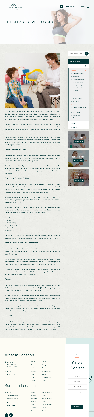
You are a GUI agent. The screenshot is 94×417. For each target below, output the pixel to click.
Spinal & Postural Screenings (77, 91)
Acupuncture (76, 78)
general (73, 66)
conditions (74, 136)
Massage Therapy (78, 87)
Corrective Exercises (78, 108)
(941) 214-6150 (12, 405)
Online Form (78, 169)
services (73, 70)
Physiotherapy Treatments (77, 126)
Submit (76, 407)
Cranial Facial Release (79, 105)
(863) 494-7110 (71, 6)
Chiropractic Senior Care (78, 74)
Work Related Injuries (79, 81)
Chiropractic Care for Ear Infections (79, 118)
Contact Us (78, 190)
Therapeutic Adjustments (76, 102)
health (73, 132)
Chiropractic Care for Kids (79, 112)
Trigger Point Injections (79, 122)
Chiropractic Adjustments (76, 96)
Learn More (78, 150)
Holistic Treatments (78, 84)
